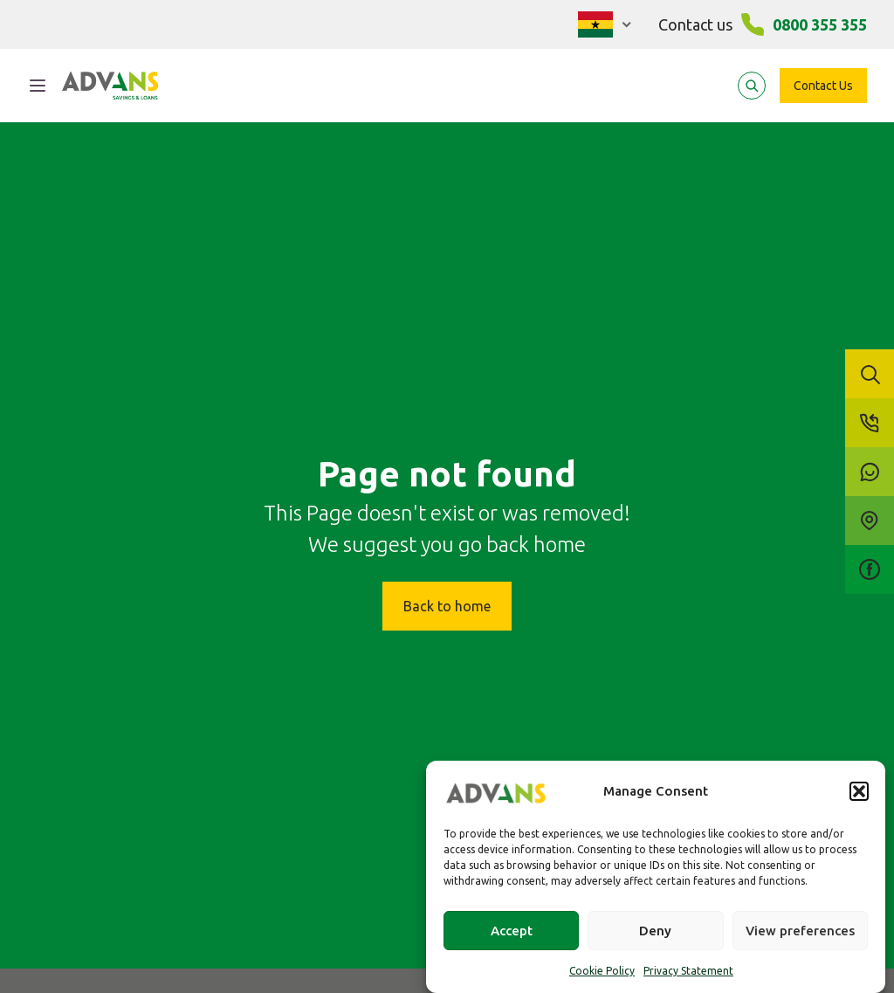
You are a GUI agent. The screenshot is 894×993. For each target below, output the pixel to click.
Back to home (447, 606)
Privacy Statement (688, 970)
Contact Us (823, 86)
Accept (512, 930)
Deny (655, 930)
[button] (859, 791)
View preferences (800, 930)
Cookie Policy (602, 970)
